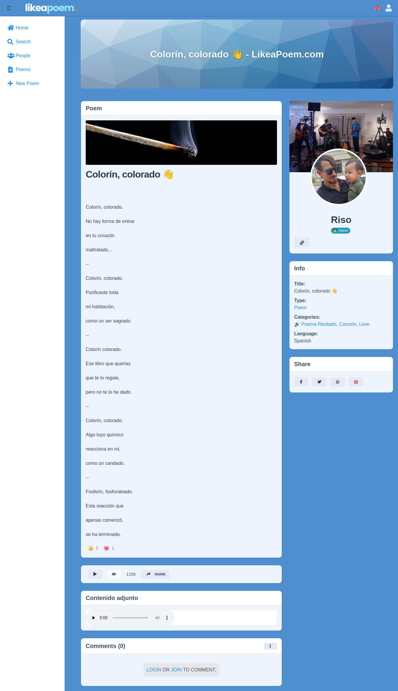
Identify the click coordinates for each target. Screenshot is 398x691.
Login (154, 671)
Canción (347, 324)
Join (176, 671)
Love (364, 324)
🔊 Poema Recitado (315, 324)
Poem (300, 307)
